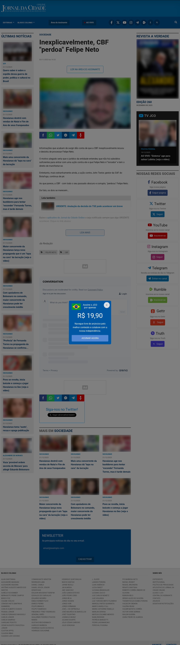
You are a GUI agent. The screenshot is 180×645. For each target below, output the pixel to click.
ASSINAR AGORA (90, 338)
